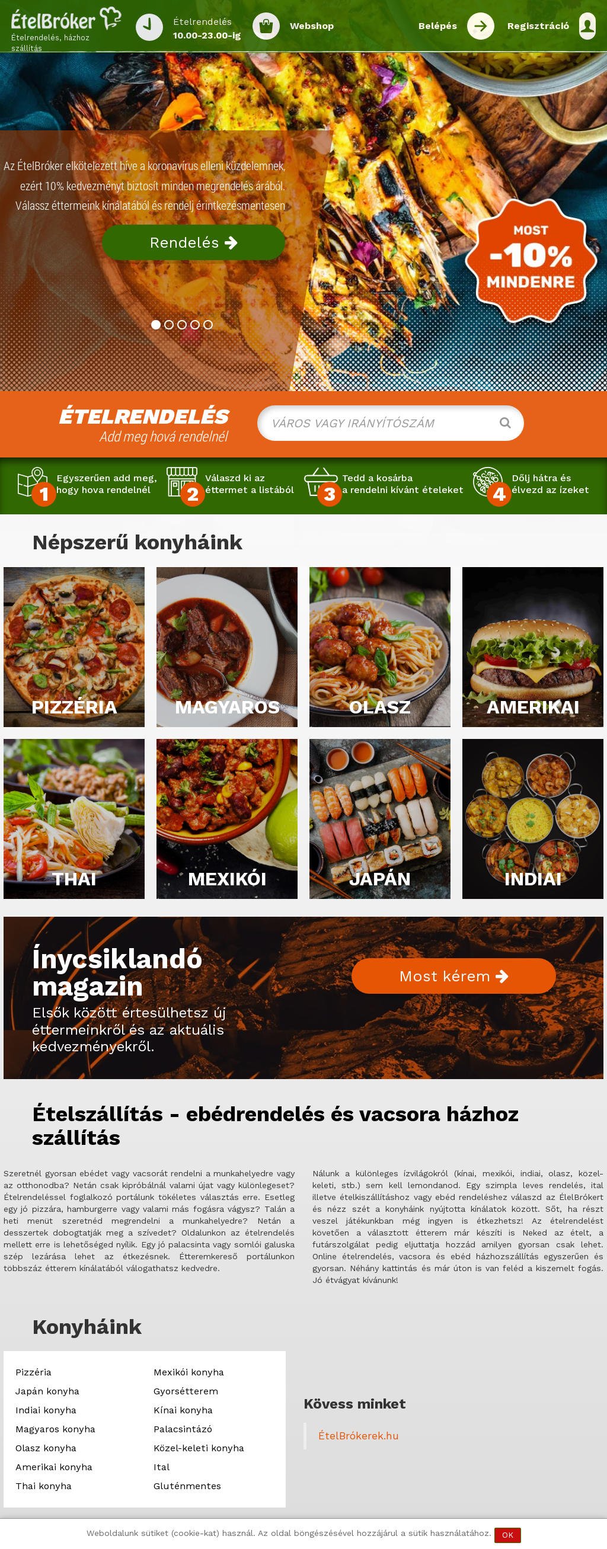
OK (507, 1535)
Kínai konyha (183, 1410)
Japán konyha (47, 1391)
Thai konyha (43, 1486)
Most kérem (454, 976)
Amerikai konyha (53, 1467)
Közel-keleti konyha (199, 1448)
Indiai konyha (45, 1410)
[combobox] (390, 423)
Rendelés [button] (193, 242)
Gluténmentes (187, 1486)
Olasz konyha (45, 1448)
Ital (162, 1467)
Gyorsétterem (186, 1391)
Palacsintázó (183, 1429)
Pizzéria (33, 1372)
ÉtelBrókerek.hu (358, 1436)
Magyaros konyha (55, 1429)
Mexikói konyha (189, 1372)
